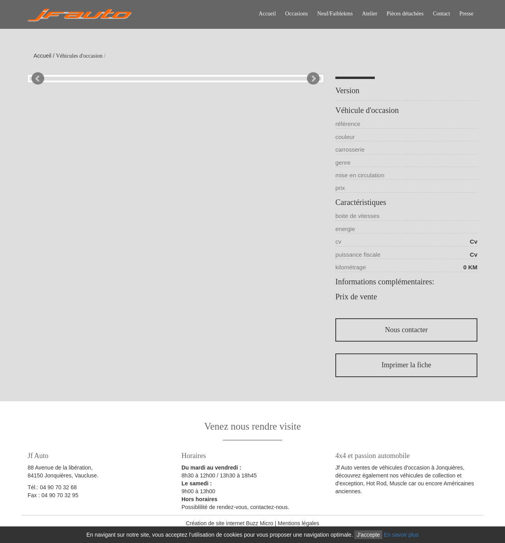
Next (313, 78)
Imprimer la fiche (406, 365)
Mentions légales (298, 523)
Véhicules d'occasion (79, 56)
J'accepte (368, 535)
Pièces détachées (405, 14)
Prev (38, 78)
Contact (441, 14)
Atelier (370, 14)
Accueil (267, 14)
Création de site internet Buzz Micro (229, 523)
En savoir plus (401, 535)
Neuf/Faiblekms (335, 14)
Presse (466, 14)
